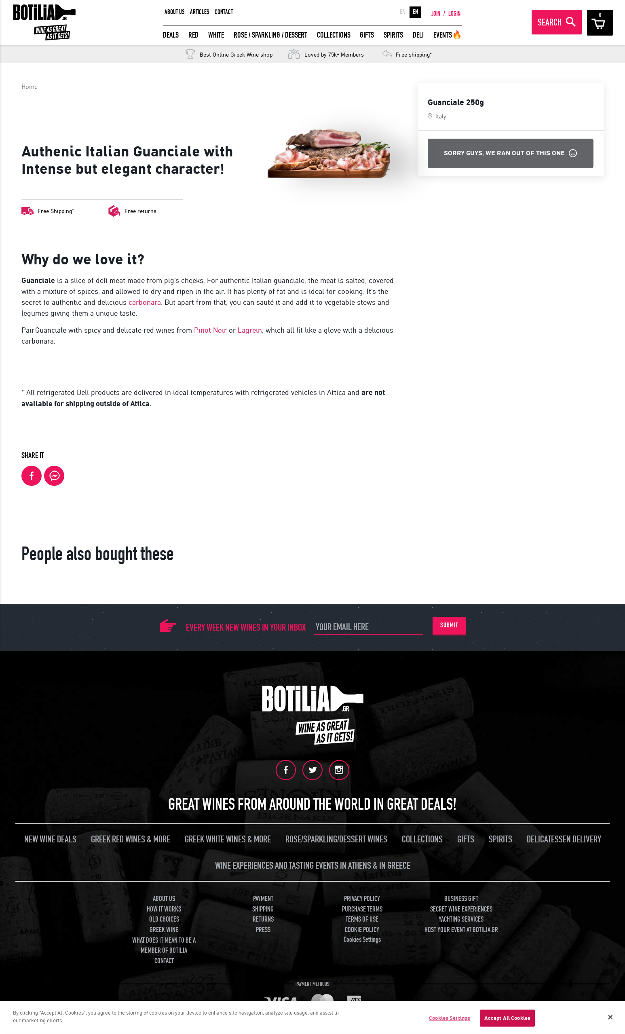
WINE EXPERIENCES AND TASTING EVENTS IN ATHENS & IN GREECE (312, 865)
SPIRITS (393, 35)
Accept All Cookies (507, 1018)
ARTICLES (199, 12)
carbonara (145, 302)
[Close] (610, 1017)
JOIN (435, 13)
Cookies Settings (362, 939)
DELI (418, 35)
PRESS (263, 930)
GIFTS (367, 35)
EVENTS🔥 (447, 35)
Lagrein (250, 330)
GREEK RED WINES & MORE (130, 839)
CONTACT (224, 12)
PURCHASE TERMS (362, 909)
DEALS (171, 35)
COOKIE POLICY (362, 930)
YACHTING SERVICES (461, 919)
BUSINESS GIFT (461, 899)
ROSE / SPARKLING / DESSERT (270, 35)
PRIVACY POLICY (362, 899)
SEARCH (550, 22)
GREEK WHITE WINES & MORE (228, 839)
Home (29, 87)
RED (193, 35)
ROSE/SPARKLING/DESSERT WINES (336, 839)
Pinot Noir (210, 330)
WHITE (216, 35)
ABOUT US (175, 12)
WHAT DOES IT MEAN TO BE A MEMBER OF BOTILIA (164, 945)
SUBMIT (449, 625)
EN (415, 12)
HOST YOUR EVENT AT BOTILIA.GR (461, 930)
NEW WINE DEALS (50, 839)
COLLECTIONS (334, 35)
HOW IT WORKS (164, 909)
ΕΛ (402, 12)
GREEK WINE (164, 930)
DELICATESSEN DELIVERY (564, 839)
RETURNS (263, 919)
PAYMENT (263, 899)
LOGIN (454, 13)
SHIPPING (263, 909)
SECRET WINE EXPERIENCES (461, 909)
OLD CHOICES (164, 919)
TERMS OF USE (362, 919)
